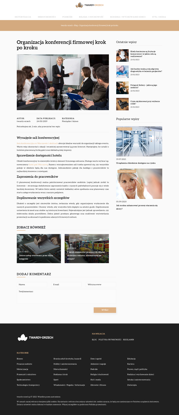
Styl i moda (144, 15)
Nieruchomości (56, 15)
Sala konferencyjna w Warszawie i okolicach (37, 143)
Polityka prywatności (110, 340)
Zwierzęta (132, 385)
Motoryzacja (38, 15)
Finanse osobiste (24, 364)
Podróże (72, 15)
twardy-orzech (23, 121)
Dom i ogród (95, 359)
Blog (94, 340)
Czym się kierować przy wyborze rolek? (145, 103)
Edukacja (131, 359)
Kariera (130, 364)
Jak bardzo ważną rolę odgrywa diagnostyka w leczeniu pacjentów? (146, 70)
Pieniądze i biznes (70, 121)
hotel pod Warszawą (38, 165)
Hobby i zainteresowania (65, 364)
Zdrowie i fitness (98, 385)
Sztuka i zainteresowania (138, 380)
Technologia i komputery (28, 385)
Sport (56, 380)
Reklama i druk (61, 374)
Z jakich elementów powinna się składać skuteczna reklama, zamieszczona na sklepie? (86, 255)
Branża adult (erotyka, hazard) (67, 359)
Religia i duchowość (90, 15)
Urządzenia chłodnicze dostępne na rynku (136, 163)
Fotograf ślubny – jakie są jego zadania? (144, 86)
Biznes (20, 359)
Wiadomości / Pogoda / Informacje (69, 385)
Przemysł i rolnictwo (26, 374)
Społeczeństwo (23, 380)
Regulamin (128, 340)
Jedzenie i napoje (98, 364)
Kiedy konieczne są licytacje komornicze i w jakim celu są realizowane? (143, 54)
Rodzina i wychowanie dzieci (120, 15)
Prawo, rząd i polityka (137, 369)
